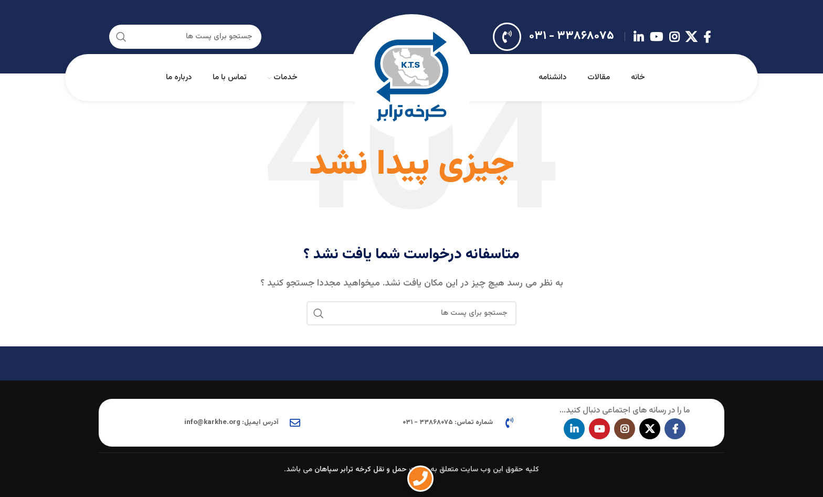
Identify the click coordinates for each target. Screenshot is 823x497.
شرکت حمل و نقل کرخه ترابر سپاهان (371, 469)
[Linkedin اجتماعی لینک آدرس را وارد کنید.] (638, 37)
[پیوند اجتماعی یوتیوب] (656, 37)
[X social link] (691, 37)
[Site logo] (411, 77)
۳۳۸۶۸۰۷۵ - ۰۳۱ (571, 36)
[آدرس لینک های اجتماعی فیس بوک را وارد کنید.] (707, 37)
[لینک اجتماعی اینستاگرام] (674, 37)
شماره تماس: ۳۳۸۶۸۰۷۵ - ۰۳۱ (448, 422)
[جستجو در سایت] (185, 37)
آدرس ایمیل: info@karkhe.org (231, 422)
